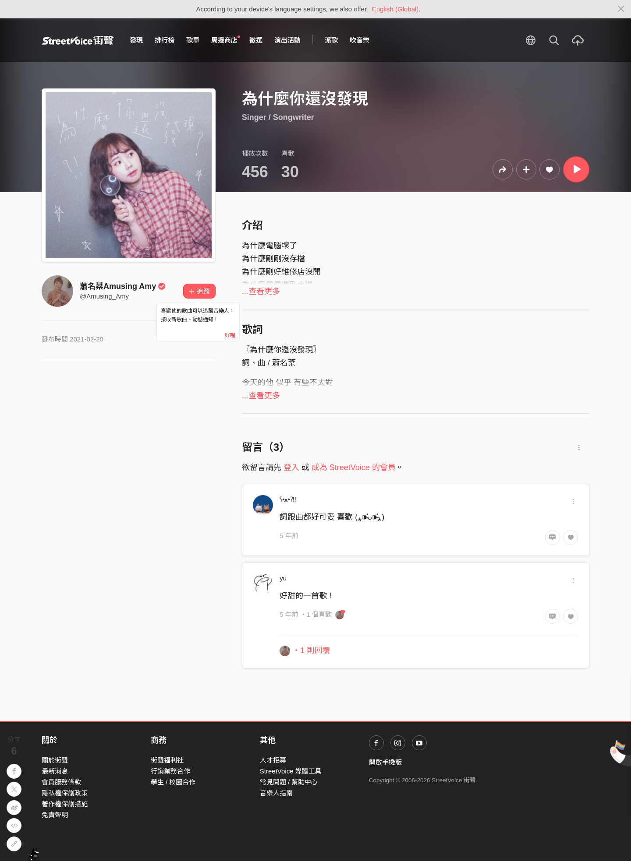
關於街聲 (55, 760)
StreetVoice (78, 40)
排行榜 (164, 40)
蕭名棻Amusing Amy (123, 286)
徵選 (255, 40)
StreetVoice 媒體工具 (291, 771)
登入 (291, 467)
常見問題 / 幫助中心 (289, 782)
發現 (136, 40)
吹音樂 (359, 40)
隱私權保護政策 (65, 793)
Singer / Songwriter (278, 117)
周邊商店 (225, 39)
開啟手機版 (385, 762)
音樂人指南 (276, 793)
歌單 (192, 40)
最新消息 (55, 771)
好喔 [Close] (230, 335)
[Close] (621, 9)
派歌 (331, 40)
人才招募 (273, 760)
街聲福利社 (167, 760)
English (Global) (395, 9)
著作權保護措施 (65, 804)
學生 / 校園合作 (173, 782)
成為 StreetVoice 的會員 (354, 467)
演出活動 (287, 40)
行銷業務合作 (170, 771)
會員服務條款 (61, 782)
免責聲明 (55, 815)
